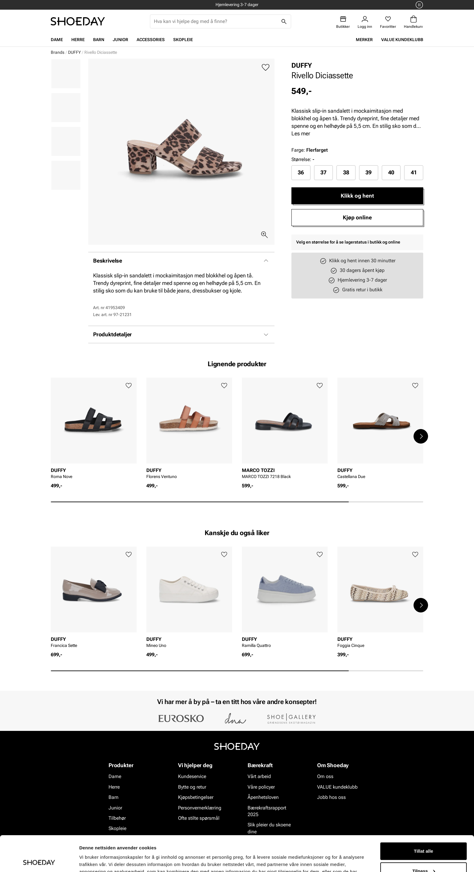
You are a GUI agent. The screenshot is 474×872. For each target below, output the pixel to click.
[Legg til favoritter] (265, 67)
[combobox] (216, 21)
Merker (364, 39)
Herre (78, 39)
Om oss (325, 776)
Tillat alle (423, 815)
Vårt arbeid (259, 776)
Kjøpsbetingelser (195, 797)
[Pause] (418, 5)
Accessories (151, 39)
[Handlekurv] (413, 22)
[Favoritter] (388, 22)
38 (346, 172)
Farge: (309, 150)
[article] (94, 430)
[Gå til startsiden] (78, 21)
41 (414, 172)
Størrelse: (301, 159)
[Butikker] (343, 22)
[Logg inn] (364, 22)
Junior (120, 39)
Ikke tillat (423, 855)
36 (301, 172)
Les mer (300, 133)
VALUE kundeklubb (402, 39)
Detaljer (87, 860)
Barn (98, 39)
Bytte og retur (192, 787)
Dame (57, 39)
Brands (57, 52)
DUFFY (74, 52)
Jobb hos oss (331, 797)
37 (323, 172)
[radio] (300, 172)
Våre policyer (261, 787)
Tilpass (423, 835)
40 (391, 172)
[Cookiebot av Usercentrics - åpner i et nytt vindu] (39, 860)
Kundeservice (192, 776)
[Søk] (284, 21)
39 (368, 172)
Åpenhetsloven (263, 797)
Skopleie (183, 39)
